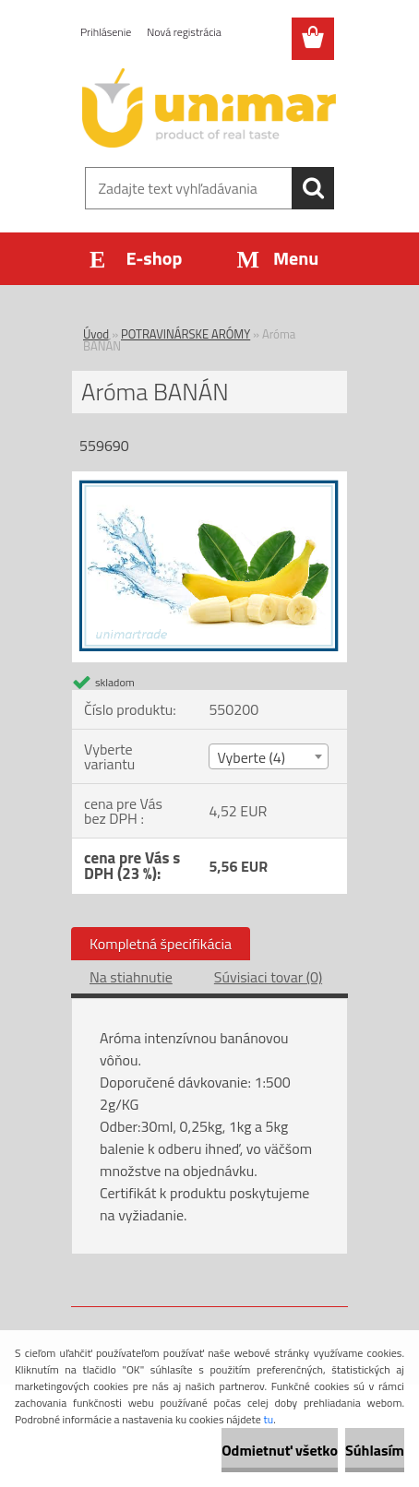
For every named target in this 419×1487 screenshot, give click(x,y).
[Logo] (209, 108)
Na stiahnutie (131, 977)
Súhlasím (374, 1450)
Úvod (96, 334)
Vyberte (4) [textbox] (251, 757)
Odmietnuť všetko (279, 1450)
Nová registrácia (184, 32)
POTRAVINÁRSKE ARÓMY (185, 334)
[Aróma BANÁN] (209, 479)
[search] (313, 188)
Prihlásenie (105, 32)
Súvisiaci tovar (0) (268, 977)
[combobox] (269, 756)
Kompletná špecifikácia (161, 944)
